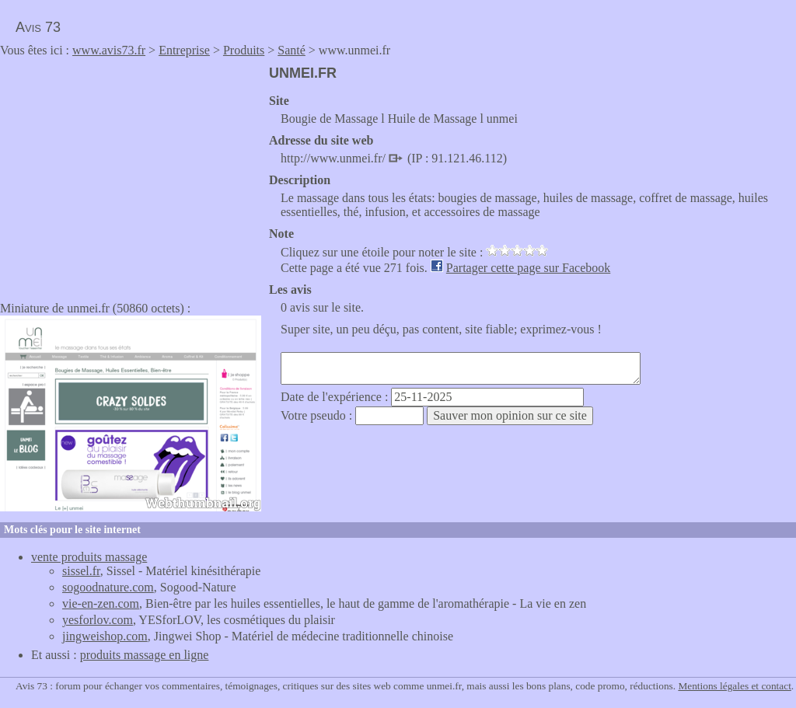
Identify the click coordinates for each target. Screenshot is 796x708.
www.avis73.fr (108, 50)
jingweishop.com (105, 636)
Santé (291, 50)
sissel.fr (81, 570)
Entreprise (184, 50)
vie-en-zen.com (100, 603)
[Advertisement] (130, 174)
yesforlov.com (97, 619)
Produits (243, 50)
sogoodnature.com (108, 587)
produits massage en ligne (144, 654)
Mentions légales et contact (734, 686)
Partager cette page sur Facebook (528, 267)
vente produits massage (89, 556)
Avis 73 (38, 27)
